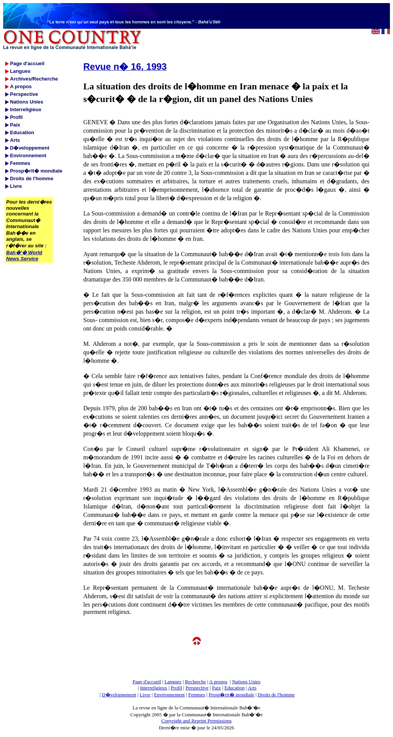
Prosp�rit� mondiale (231, 695)
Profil (176, 688)
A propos (218, 681)
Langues (173, 681)
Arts (252, 688)
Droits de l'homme (276, 695)
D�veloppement (119, 695)
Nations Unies (246, 681)
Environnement (169, 695)
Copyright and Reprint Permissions (196, 721)
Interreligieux (153, 688)
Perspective (196, 688)
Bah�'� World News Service (24, 256)
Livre (145, 695)
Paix (216, 688)
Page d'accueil (146, 681)
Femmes (196, 695)
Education (235, 688)
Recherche (195, 681)
